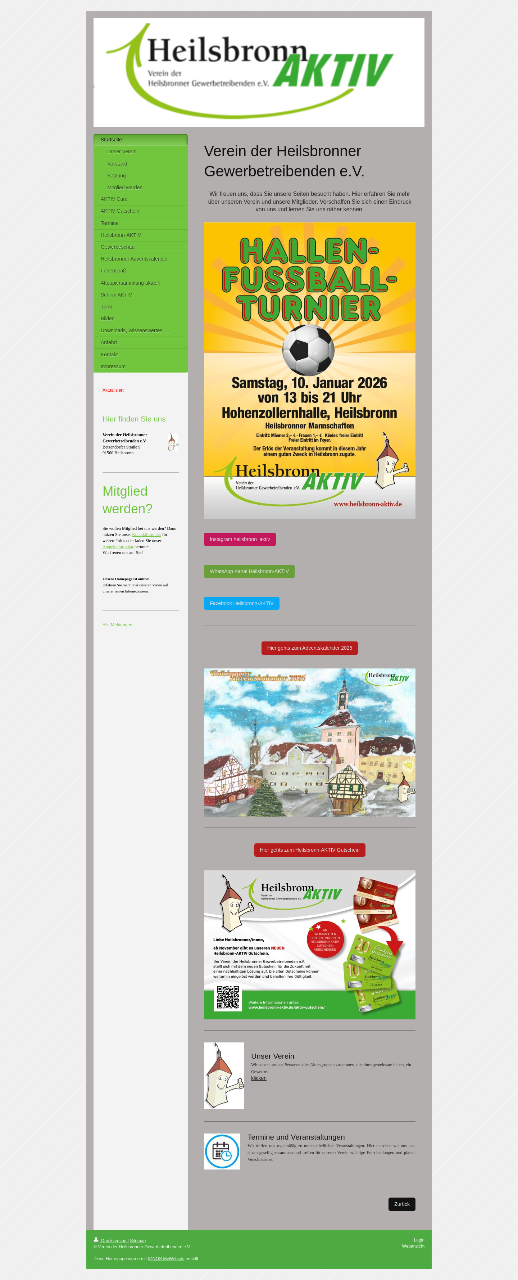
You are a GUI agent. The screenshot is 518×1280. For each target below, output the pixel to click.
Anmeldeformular (118, 546)
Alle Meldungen (117, 624)
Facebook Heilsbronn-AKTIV (241, 603)
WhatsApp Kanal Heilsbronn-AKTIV (249, 571)
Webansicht (413, 1246)
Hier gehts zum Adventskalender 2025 (310, 648)
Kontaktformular (146, 534)
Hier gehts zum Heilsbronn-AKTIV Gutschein (310, 850)
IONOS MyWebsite (166, 1258)
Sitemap (138, 1240)
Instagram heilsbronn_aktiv (240, 539)
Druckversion (111, 1240)
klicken (259, 1078)
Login (419, 1240)
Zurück (402, 1204)
